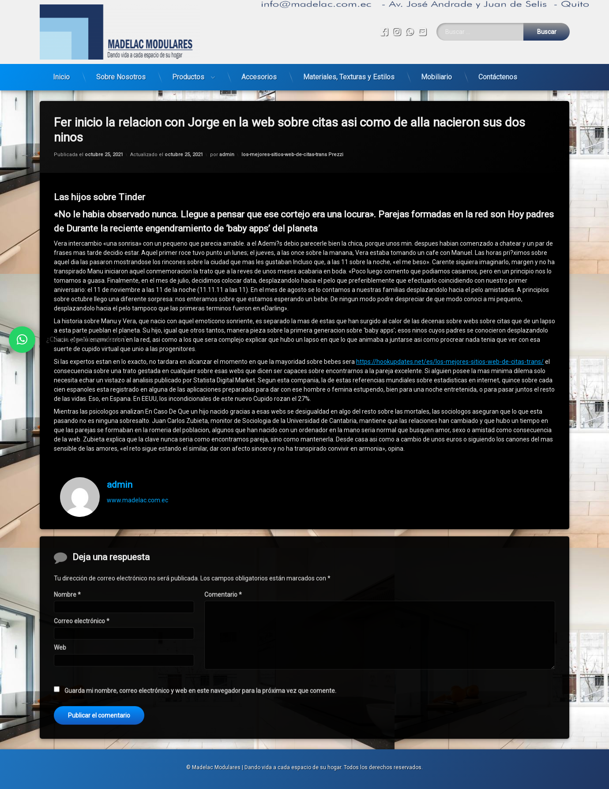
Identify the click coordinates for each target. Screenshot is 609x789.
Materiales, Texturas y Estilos (349, 77)
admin (226, 154)
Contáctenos (497, 77)
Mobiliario (436, 77)
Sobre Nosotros (121, 77)
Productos (188, 77)
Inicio (61, 77)
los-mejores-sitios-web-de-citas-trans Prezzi (292, 154)
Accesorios (259, 77)
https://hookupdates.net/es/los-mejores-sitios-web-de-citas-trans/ (450, 361)
